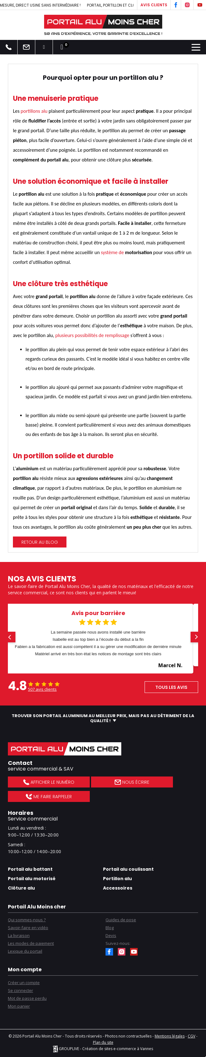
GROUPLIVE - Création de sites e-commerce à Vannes (103, 1048)
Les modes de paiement (31, 943)
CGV (191, 1036)
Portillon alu (117, 878)
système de (113, 252)
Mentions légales (170, 1036)
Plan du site (103, 1042)
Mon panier (19, 1006)
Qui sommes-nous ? (27, 920)
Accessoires (117, 888)
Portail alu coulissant (128, 869)
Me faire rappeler (49, 796)
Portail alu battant (30, 869)
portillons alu (34, 111)
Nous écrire (132, 782)
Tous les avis (171, 687)
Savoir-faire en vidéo (28, 927)
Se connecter (20, 990)
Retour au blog (39, 542)
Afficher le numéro (48, 782)
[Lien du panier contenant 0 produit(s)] (62, 47)
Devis (111, 935)
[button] (10, 637)
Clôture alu (21, 888)
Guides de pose (121, 920)
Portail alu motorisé (31, 878)
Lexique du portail (25, 951)
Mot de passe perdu (27, 998)
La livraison (19, 935)
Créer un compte (24, 982)
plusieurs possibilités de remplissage (92, 335)
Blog (110, 927)
